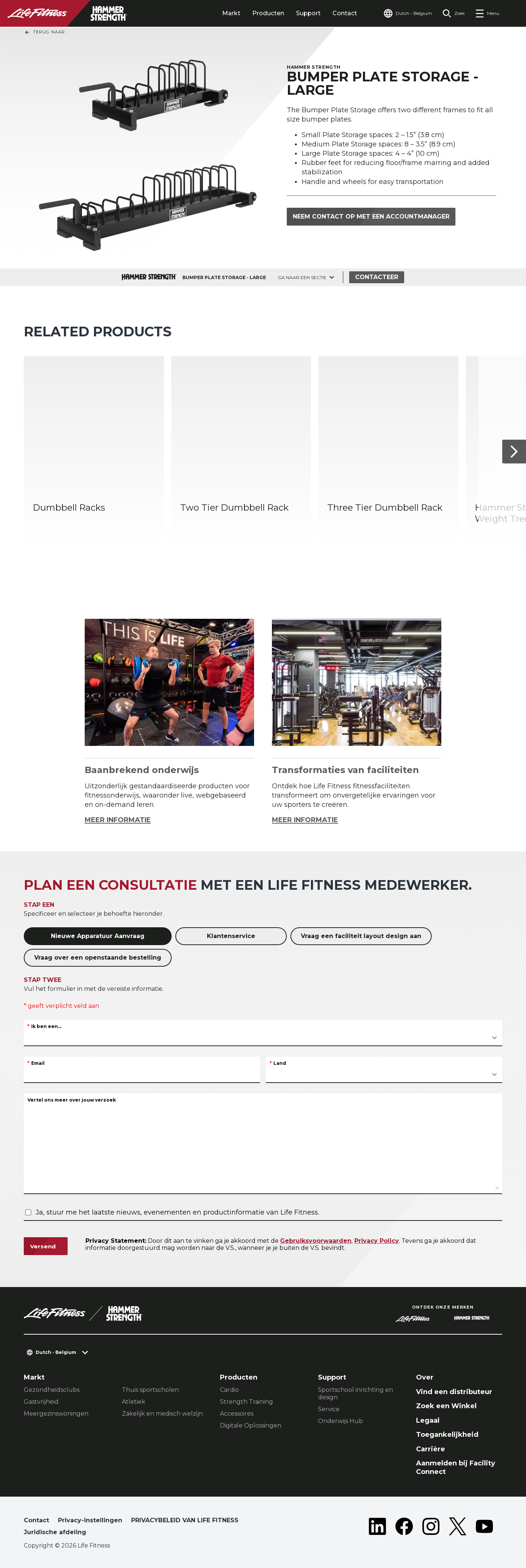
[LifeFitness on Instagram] (431, 1527)
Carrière (430, 1449)
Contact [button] (36, 1520)
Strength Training (246, 1401)
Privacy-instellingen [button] (90, 1520)
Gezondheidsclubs (51, 1389)
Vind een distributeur (454, 1392)
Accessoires (236, 1413)
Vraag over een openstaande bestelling (97, 957)
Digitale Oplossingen (250, 1425)
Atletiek (133, 1401)
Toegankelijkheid (447, 1434)
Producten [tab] (268, 13)
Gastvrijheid (41, 1401)
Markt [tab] (231, 13)
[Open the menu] (487, 13)
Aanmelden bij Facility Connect (455, 1467)
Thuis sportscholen (150, 1389)
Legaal (427, 1420)
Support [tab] (308, 13)
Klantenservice (231, 936)
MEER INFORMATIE (118, 820)
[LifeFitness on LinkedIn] (377, 1527)
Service (329, 1409)
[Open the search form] (453, 13)
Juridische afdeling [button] (55, 1532)
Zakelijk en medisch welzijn (162, 1413)
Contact (344, 13)
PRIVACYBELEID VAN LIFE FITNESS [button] (184, 1520)
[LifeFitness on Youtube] (484, 1527)
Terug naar (44, 32)
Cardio (229, 1389)
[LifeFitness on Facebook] (404, 1527)
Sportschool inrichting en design (355, 1393)
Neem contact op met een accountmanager (371, 216)
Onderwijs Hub (340, 1421)
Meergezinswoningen (56, 1413)
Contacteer (376, 277)
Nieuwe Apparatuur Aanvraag (98, 936)
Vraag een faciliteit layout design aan (361, 936)
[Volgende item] (514, 451)
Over (425, 1377)
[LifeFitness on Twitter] (458, 1527)
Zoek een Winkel (446, 1406)
